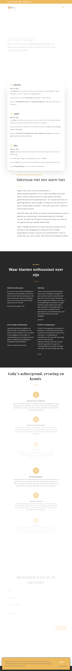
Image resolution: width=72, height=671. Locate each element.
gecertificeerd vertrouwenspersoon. (32, 200)
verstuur (60, 631)
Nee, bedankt (63, 666)
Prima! (61, 662)
